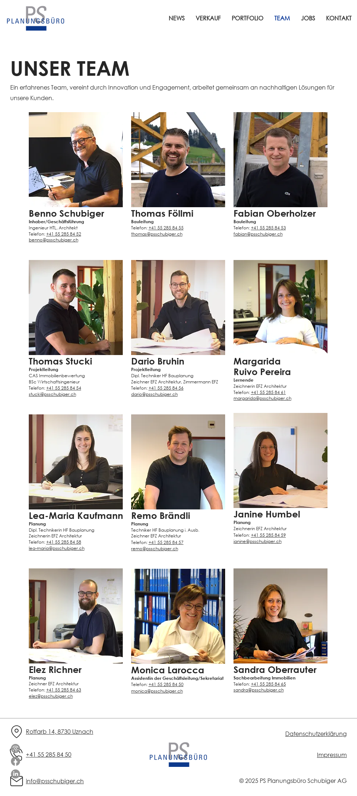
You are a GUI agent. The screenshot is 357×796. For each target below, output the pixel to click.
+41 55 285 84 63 (63, 690)
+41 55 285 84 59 (268, 535)
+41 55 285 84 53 (268, 228)
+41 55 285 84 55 (166, 228)
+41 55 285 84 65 (268, 684)
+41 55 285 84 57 (166, 542)
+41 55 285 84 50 (166, 684)
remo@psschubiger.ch (154, 548)
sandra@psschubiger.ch (259, 690)
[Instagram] (15, 748)
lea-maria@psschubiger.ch (57, 548)
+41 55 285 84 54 (63, 388)
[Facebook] (15, 761)
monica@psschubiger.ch (157, 691)
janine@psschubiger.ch (258, 541)
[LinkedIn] (15, 774)
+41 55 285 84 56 (166, 388)
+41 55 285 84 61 (268, 392)
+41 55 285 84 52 (63, 234)
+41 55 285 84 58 (63, 542)
